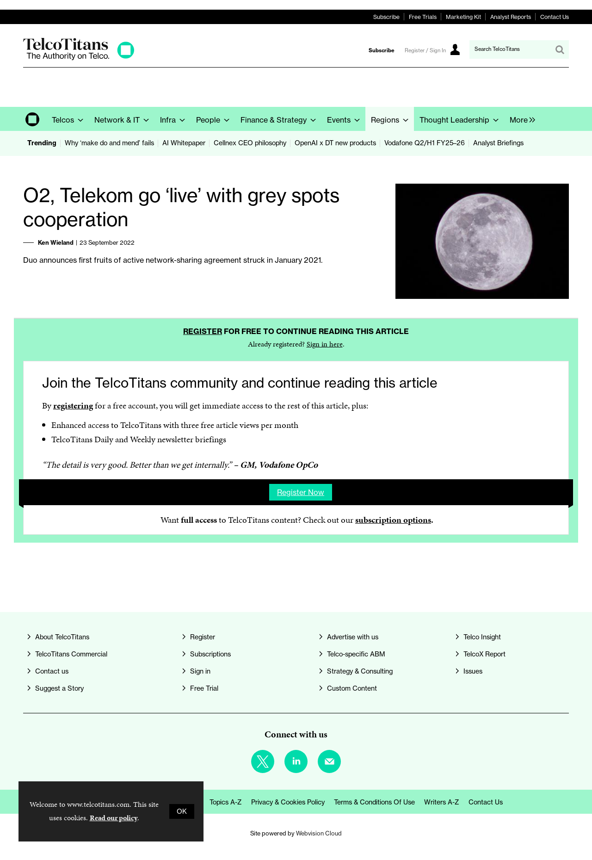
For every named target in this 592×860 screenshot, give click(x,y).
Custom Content (352, 688)
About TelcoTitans (62, 637)
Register (202, 331)
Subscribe (386, 16)
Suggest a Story (59, 688)
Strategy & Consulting (360, 671)
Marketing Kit (463, 16)
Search (559, 49)
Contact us (51, 671)
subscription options (393, 520)
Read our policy (113, 817)
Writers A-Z (441, 802)
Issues (472, 671)
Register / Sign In (425, 50)
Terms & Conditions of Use (374, 802)
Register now (300, 492)
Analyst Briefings (498, 143)
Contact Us (554, 16)
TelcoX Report (484, 654)
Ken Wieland (56, 242)
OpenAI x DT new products (335, 143)
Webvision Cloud (319, 833)
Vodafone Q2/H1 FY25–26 (424, 143)
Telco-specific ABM (356, 654)
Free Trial (204, 688)
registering (73, 405)
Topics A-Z (226, 802)
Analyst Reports (510, 16)
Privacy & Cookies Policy (288, 802)
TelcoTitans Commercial (71, 654)
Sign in (200, 671)
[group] (520, 119)
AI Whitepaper (183, 143)
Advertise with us (352, 637)
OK (182, 811)
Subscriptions (210, 654)
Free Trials (423, 16)
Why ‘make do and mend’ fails (109, 143)
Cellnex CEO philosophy (250, 143)
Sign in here (325, 344)
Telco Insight (482, 637)
